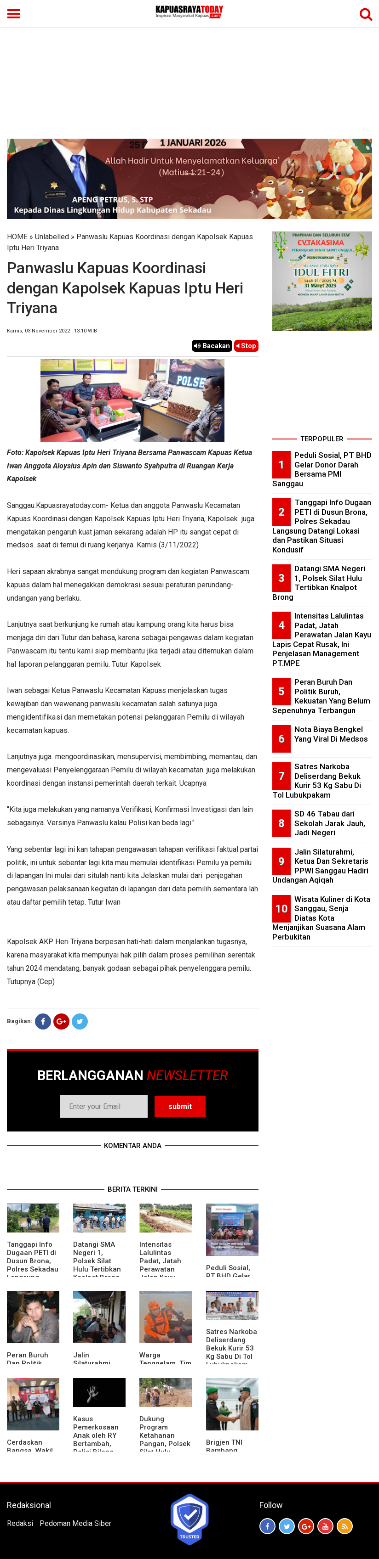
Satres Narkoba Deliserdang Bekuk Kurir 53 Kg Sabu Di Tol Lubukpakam (231, 1348)
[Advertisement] (189, 70)
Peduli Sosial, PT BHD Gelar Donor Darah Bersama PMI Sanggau (322, 469)
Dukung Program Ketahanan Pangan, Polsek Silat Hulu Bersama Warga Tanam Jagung (165, 1444)
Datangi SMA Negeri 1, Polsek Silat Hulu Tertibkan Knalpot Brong (97, 1261)
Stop (246, 346)
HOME (17, 236)
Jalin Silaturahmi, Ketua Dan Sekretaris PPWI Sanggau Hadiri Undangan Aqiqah (320, 866)
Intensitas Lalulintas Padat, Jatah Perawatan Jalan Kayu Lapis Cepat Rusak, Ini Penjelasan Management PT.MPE (321, 639)
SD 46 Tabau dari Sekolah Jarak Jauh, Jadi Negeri (329, 823)
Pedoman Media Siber (75, 1523)
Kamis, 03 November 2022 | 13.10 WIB (52, 331)
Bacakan (212, 346)
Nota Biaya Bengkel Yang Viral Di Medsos (331, 734)
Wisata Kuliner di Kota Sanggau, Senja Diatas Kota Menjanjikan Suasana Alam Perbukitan (321, 918)
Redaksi (20, 1523)
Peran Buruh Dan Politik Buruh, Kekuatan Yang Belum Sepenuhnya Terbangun (321, 696)
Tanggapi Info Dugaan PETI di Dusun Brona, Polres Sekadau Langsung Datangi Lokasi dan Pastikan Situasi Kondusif (321, 526)
